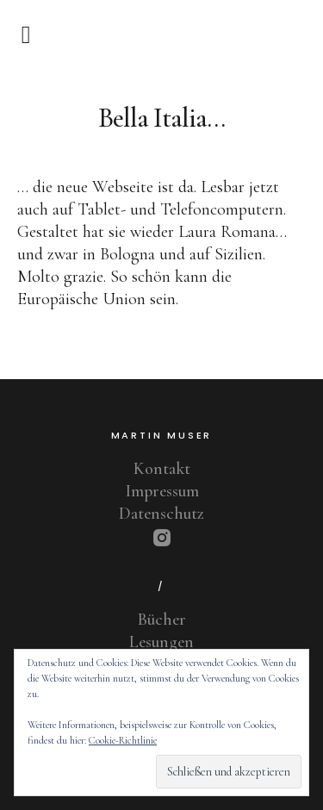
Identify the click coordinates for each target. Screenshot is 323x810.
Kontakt (162, 468)
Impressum (162, 491)
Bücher (162, 619)
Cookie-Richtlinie (123, 740)
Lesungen (161, 642)
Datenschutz (161, 513)
